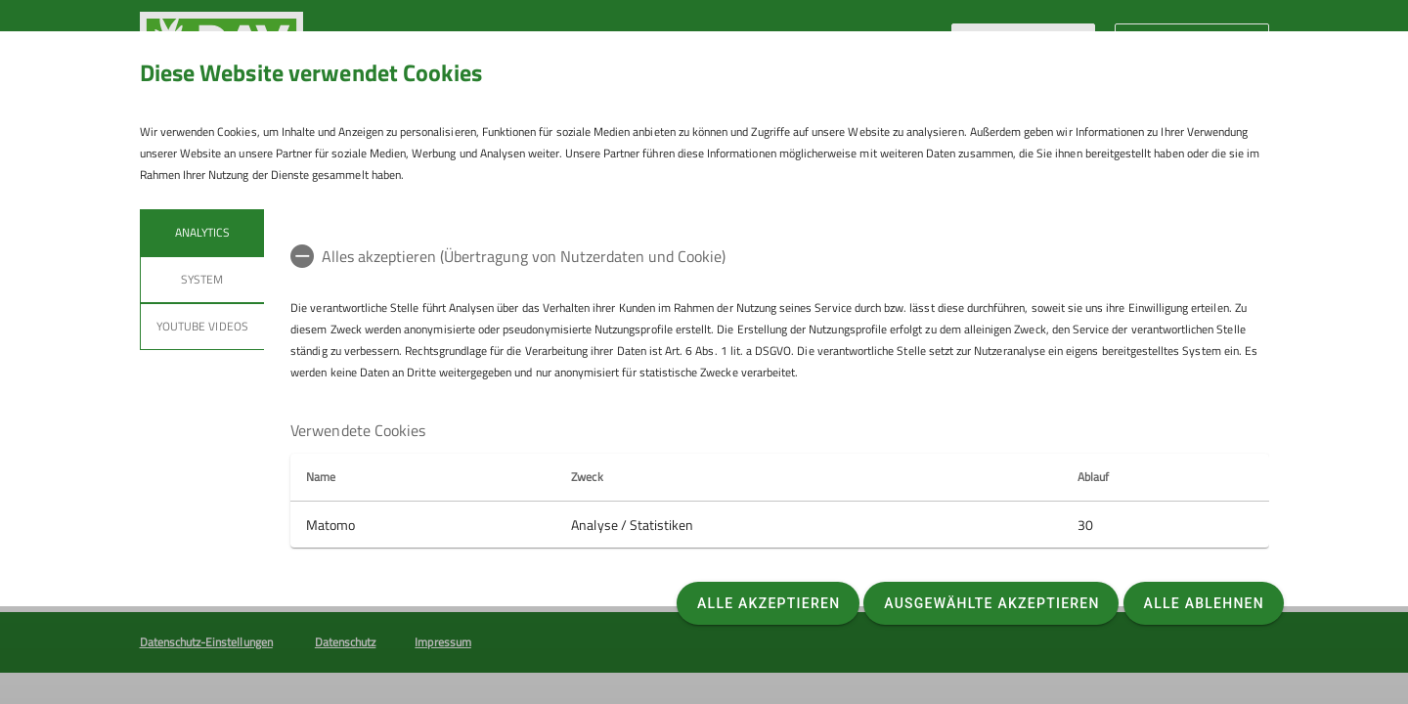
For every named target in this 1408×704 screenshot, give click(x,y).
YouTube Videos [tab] (202, 326)
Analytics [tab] (201, 232)
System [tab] (202, 279)
